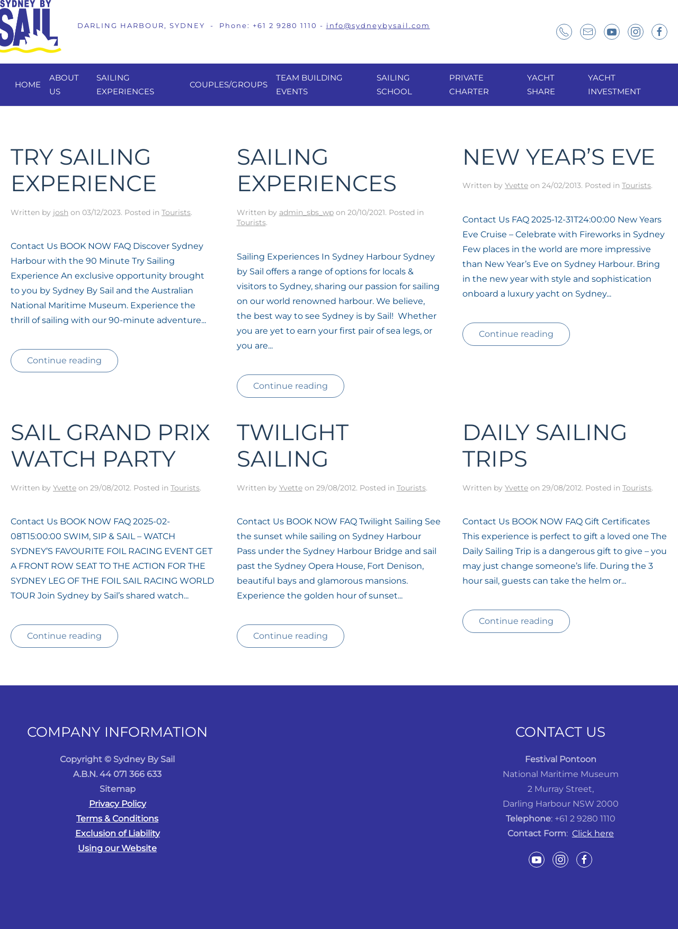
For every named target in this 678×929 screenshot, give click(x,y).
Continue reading (64, 360)
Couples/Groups (228, 84)
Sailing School (394, 84)
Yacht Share (541, 84)
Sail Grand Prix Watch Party (110, 445)
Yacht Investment (614, 84)
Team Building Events (309, 84)
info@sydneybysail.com (378, 25)
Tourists (176, 212)
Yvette (516, 185)
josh (60, 212)
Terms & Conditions (117, 819)
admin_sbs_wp (306, 212)
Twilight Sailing (293, 445)
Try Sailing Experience (84, 170)
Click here (593, 833)
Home (28, 84)
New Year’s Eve (558, 157)
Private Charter (469, 84)
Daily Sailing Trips (544, 445)
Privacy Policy (117, 804)
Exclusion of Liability (117, 833)
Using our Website (117, 848)
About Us (64, 84)
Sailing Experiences (125, 84)
